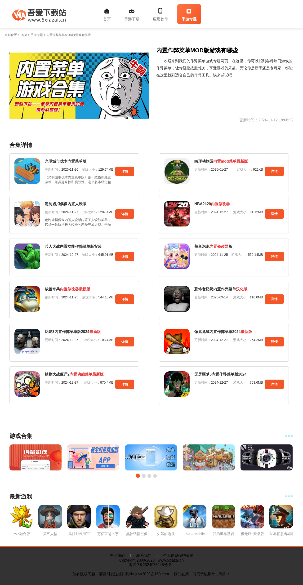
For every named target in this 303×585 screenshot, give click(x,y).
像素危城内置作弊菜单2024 (223, 332)
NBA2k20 (212, 204)
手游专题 (189, 14)
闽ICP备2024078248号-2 (151, 565)
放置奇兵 (67, 289)
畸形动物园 (221, 161)
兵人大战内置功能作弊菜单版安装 (73, 246)
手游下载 (131, 14)
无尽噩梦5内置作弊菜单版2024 (220, 374)
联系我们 (144, 556)
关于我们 (117, 556)
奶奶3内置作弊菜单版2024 (73, 332)
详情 (124, 171)
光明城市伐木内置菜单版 (65, 161)
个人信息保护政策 (178, 556)
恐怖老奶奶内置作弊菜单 (220, 289)
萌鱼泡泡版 (213, 246)
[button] (138, 476)
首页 (107, 14)
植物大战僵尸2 (74, 374)
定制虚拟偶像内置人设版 (65, 204)
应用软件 (160, 14)
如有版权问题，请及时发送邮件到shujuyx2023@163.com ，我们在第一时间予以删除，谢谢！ (151, 574)
